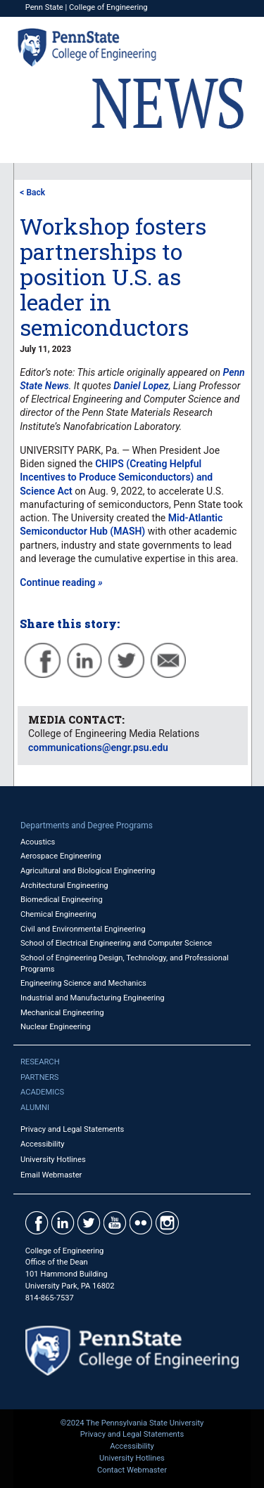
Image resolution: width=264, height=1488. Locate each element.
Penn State (44, 7)
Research (40, 1061)
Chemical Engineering (58, 914)
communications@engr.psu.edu (98, 747)
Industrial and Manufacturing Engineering (92, 998)
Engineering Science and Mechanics (83, 983)
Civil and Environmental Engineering (83, 929)
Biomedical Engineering (61, 899)
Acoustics (38, 842)
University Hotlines (53, 1159)
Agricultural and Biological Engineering (87, 870)
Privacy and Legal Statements (72, 1129)
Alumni (34, 1107)
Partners (39, 1077)
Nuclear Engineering (55, 1026)
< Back (32, 192)
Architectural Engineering (64, 885)
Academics (42, 1092)
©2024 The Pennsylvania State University (132, 1423)
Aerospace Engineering (60, 856)
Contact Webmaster (132, 1470)
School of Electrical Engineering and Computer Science (116, 943)
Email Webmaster (51, 1175)
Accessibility (42, 1144)
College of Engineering (108, 7)
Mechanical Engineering (62, 1012)
